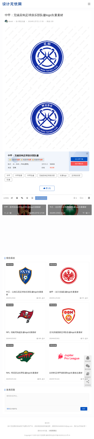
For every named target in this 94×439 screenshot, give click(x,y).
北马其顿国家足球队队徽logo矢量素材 (65, 332)
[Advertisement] (47, 235)
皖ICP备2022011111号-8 (61, 435)
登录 (8, 409)
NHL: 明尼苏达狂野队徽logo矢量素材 (22, 373)
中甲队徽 (30, 175)
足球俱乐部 (76, 175)
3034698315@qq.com (64, 426)
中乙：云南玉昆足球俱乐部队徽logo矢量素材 (24, 293)
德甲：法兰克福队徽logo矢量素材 (63, 292)
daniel (9, 21)
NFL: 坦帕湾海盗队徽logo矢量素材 (21, 332)
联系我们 (53, 431)
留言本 (47, 423)
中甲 (8, 175)
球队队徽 (21, 21)
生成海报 (42, 198)
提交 (83, 409)
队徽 (8, 180)
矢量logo (63, 175)
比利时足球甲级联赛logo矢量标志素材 (65, 373)
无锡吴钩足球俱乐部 (47, 175)
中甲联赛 (18, 175)
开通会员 (79, 164)
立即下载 (79, 159)
